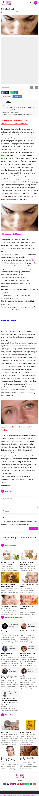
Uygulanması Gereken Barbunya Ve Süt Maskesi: (18, 114)
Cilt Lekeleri (10, 485)
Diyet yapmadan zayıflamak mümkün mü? (9, 632)
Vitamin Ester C (25, 732)
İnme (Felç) (4, 732)
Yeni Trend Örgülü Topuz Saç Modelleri (28, 654)
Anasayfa (4, 12)
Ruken (13, 624)
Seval (12, 648)
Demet (30, 670)
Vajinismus (23, 676)
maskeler (32, 260)
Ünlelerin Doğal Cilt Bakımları (27, 759)
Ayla (32, 625)
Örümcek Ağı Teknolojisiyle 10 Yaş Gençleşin (8, 760)
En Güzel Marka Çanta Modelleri (27, 632)
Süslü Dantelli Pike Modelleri (7, 654)
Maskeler (11, 12)
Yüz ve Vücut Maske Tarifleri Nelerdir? (27, 563)
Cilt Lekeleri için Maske (10, 112)
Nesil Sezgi (12, 693)
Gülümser (31, 648)
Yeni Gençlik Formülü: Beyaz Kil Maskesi (8, 563)
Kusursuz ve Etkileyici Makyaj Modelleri (8, 585)
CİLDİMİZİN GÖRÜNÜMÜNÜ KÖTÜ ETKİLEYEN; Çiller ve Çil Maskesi (19, 109)
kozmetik (16, 358)
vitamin (3, 310)
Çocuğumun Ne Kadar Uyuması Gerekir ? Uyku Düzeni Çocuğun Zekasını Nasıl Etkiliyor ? (9, 701)
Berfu (12, 670)
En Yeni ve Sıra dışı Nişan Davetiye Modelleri (9, 677)
